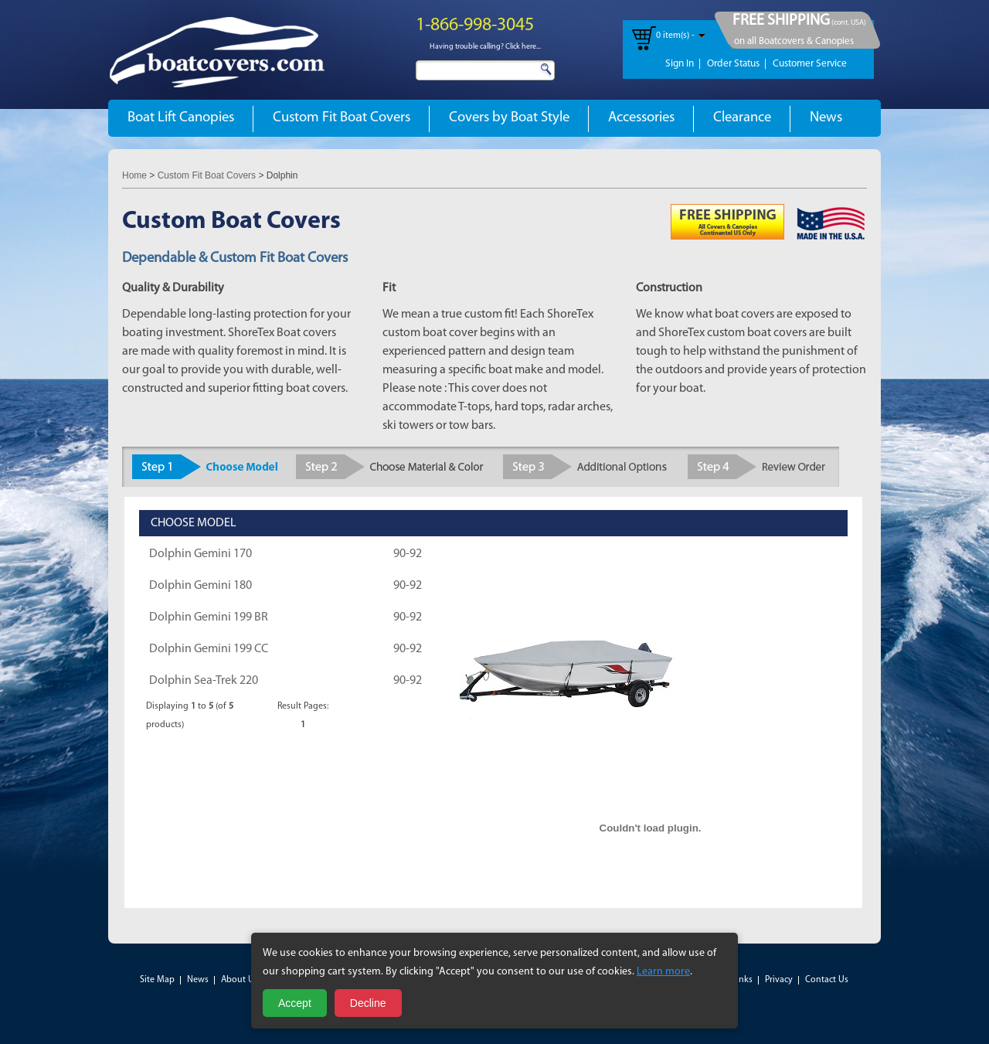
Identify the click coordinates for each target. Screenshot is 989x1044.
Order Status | (736, 64)
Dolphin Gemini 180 (200, 586)
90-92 (407, 554)
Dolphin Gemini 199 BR (208, 617)
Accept (294, 1003)
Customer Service (810, 64)
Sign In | (683, 64)
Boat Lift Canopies (180, 118)
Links (742, 979)
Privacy (779, 979)
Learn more (663, 972)
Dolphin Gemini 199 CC (208, 649)
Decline (368, 1003)
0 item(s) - (675, 35)
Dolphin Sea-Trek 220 (203, 681)
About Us (239, 979)
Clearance (742, 118)
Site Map (157, 979)
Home (134, 175)
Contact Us (826, 979)
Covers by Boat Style (509, 118)
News (826, 118)
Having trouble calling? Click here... (485, 47)
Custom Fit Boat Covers (341, 118)
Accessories (641, 118)
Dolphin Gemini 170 (200, 554)
